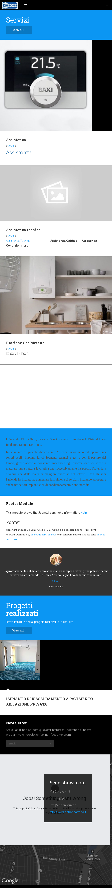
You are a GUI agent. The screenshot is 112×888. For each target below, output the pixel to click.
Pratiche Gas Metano (25, 342)
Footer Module (19, 503)
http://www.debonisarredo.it (68, 812)
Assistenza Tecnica (18, 240)
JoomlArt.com (38, 534)
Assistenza (16, 139)
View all (20, 30)
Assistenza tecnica (23, 229)
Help (84, 512)
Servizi (11, 146)
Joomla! (52, 534)
